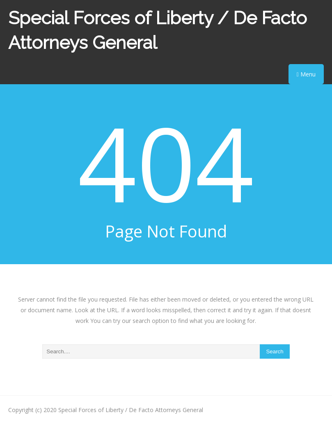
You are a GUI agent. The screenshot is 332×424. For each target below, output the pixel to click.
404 (166, 162)
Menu (306, 74)
